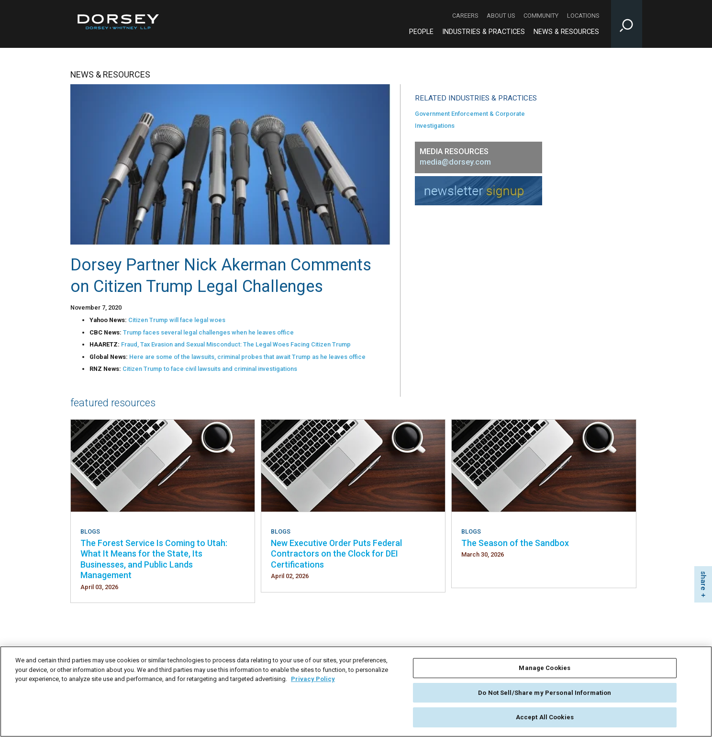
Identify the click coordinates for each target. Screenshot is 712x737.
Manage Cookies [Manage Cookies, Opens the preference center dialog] (544, 670)
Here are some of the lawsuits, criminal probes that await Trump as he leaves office (247, 356)
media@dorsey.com (455, 162)
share (703, 581)
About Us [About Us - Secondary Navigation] (501, 15)
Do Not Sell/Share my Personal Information (544, 694)
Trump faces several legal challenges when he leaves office (208, 332)
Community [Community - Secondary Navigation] (540, 15)
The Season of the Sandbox (515, 543)
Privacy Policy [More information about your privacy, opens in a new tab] (313, 681)
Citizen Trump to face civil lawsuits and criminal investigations (209, 368)
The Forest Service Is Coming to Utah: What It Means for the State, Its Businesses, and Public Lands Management (153, 559)
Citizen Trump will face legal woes (176, 320)
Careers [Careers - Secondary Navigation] (465, 15)
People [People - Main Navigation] (421, 32)
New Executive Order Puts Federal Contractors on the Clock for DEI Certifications (336, 554)
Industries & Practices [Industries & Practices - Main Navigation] (483, 32)
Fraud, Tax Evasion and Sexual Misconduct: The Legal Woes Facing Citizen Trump (236, 344)
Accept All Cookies (545, 719)
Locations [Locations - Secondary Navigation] (583, 15)
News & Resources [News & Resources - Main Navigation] (566, 32)
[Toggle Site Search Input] (626, 24)
